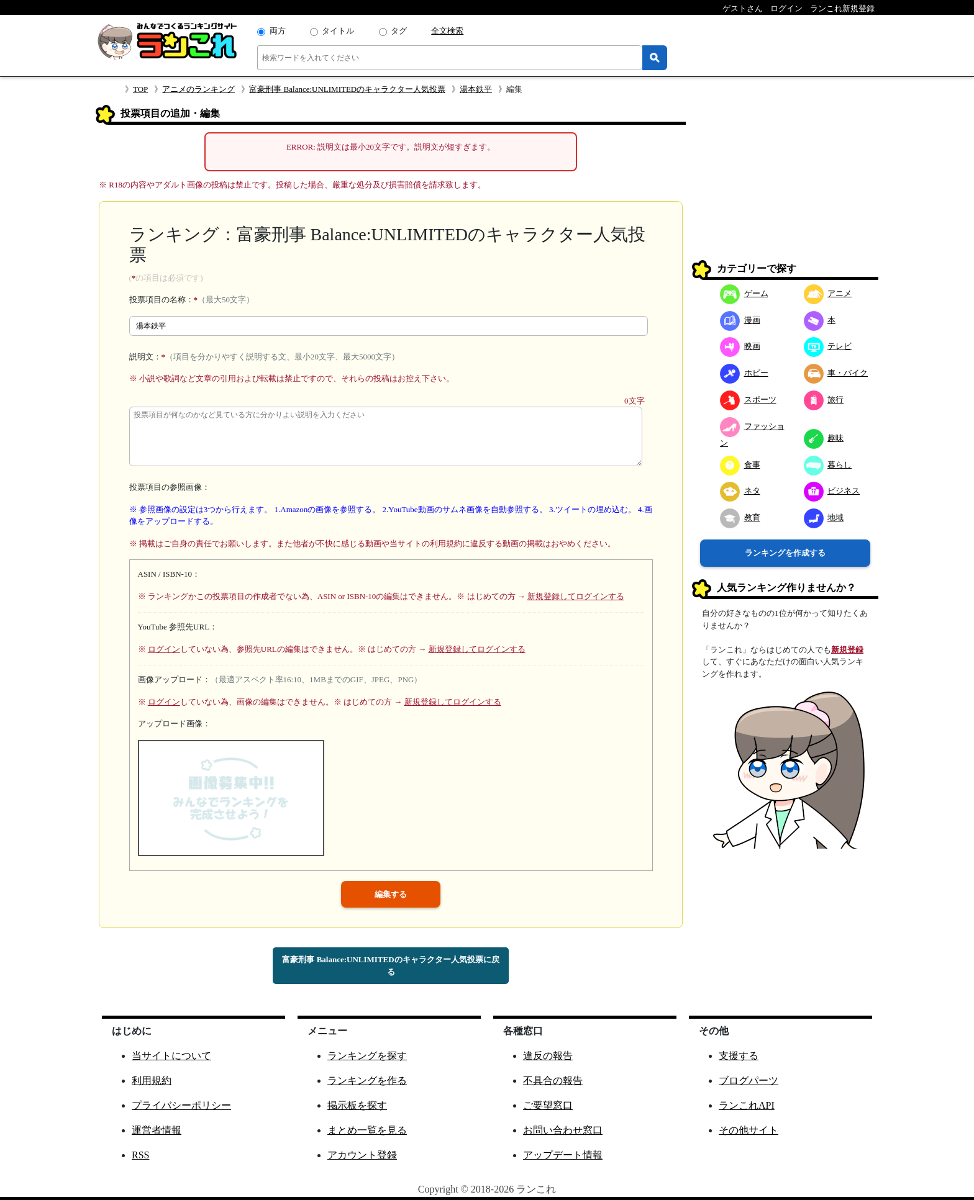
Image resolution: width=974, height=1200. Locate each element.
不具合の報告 (553, 1080)
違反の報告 (548, 1055)
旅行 (824, 399)
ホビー (744, 372)
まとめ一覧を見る (367, 1130)
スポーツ (748, 399)
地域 (824, 517)
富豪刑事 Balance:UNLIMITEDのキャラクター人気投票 (347, 89)
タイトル (338, 30)
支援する (738, 1055)
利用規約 (151, 1080)
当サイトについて (171, 1055)
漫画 (740, 320)
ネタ (740, 490)
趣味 (824, 438)
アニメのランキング (198, 89)
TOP (140, 89)
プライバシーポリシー (181, 1105)
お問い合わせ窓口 (563, 1130)
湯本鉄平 (476, 89)
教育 (740, 517)
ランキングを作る (367, 1080)
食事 (740, 464)
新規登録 (847, 649)
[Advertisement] (785, 182)
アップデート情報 (563, 1155)
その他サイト (748, 1130)
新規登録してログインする (575, 596)
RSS (140, 1155)
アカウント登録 (362, 1155)
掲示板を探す (357, 1105)
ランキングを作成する (785, 552)
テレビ (828, 346)
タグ (399, 30)
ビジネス (832, 490)
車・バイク (836, 372)
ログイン (164, 649)
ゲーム (744, 293)
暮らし (828, 464)
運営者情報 (156, 1130)
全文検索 (447, 30)
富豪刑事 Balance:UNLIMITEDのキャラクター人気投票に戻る (390, 966)
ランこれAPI (747, 1105)
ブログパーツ (748, 1080)
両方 (278, 30)
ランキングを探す (367, 1055)
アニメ (828, 293)
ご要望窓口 (548, 1105)
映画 (740, 346)
